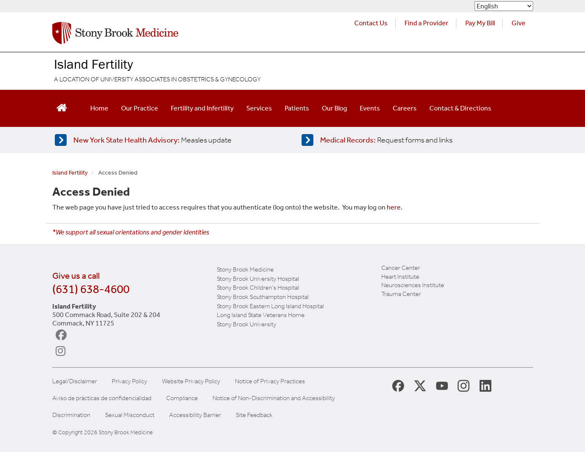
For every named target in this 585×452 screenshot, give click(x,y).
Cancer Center (400, 268)
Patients (297, 108)
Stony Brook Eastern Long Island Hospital (270, 306)
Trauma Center (401, 294)
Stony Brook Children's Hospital (258, 287)
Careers (405, 108)
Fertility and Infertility (202, 108)
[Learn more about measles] (167, 140)
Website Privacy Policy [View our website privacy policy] (191, 381)
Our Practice (139, 108)
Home (99, 108)
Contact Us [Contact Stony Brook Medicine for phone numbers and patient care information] (371, 23)
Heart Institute (400, 276)
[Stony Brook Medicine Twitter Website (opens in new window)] (442, 385)
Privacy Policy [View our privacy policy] (129, 381)
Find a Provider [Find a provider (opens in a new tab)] (426, 23)
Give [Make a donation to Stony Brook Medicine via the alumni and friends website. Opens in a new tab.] (519, 23)
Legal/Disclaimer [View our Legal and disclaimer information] (74, 381)
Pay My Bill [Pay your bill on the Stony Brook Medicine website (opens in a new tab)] (480, 23)
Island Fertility (93, 64)
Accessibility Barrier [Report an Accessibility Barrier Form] (195, 415)
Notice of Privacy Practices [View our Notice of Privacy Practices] (270, 381)
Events (370, 108)
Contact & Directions (460, 108)
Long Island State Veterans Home (261, 315)
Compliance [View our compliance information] (182, 398)
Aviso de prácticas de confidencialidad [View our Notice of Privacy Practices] (101, 398)
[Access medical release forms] (414, 140)
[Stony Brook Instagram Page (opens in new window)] (463, 385)
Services (259, 108)
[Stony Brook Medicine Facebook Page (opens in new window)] (398, 385)
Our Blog (334, 108)
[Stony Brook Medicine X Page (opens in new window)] (420, 385)
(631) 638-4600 (90, 289)
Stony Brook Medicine (245, 269)
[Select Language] (503, 6)
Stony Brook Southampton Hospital (263, 297)
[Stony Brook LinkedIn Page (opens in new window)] (485, 385)
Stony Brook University (246, 324)
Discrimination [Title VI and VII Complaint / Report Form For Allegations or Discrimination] (71, 415)
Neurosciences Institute (412, 285)
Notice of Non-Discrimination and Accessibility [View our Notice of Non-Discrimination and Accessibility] (274, 398)
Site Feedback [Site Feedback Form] (254, 415)
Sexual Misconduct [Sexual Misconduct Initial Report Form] (129, 415)
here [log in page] (394, 207)
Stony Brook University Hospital (258, 278)
